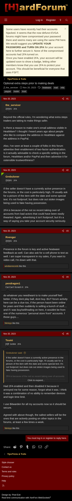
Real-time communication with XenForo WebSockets (26, 498)
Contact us (6, 467)
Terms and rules (9, 471)
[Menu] (5, 20)
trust (24, 91)
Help (4, 481)
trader (16, 91)
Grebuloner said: (14, 353)
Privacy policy (8, 476)
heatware (47, 87)
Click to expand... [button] (36, 380)
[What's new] (60, 20)
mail (56, 87)
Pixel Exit (16, 495)
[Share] (63, 99)
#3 (67, 231)
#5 (67, 334)
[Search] (67, 20)
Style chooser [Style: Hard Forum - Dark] (8, 462)
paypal (8, 91)
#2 (67, 170)
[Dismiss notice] (64, 29)
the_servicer (12, 87)
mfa (62, 87)
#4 (67, 277)
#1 (67, 99)
